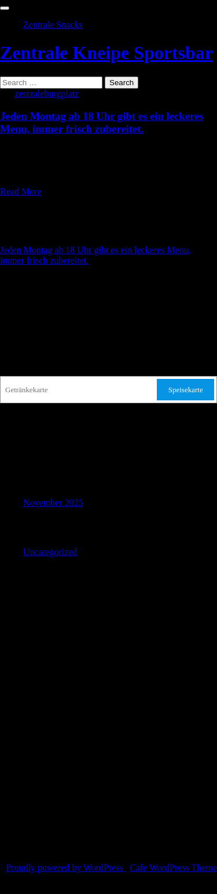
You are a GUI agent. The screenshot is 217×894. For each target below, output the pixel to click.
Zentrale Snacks (53, 25)
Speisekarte (185, 389)
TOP (8, 888)
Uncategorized (50, 552)
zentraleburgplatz (47, 93)
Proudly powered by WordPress (65, 868)
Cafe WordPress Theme (173, 868)
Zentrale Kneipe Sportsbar (106, 52)
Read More (21, 191)
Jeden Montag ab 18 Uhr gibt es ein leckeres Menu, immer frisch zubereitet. (102, 122)
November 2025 (53, 503)
